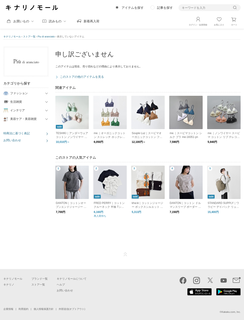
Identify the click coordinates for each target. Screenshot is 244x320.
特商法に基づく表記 (16, 133)
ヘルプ (61, 284)
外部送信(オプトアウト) (72, 309)
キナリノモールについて (72, 278)
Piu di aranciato (46, 36)
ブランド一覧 (39, 278)
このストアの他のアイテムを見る (82, 76)
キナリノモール (12, 36)
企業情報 (8, 309)
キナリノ (8, 284)
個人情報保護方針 (44, 309)
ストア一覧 (29, 36)
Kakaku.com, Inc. (231, 312)
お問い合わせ (12, 140)
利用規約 (23, 309)
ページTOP (125, 254)
